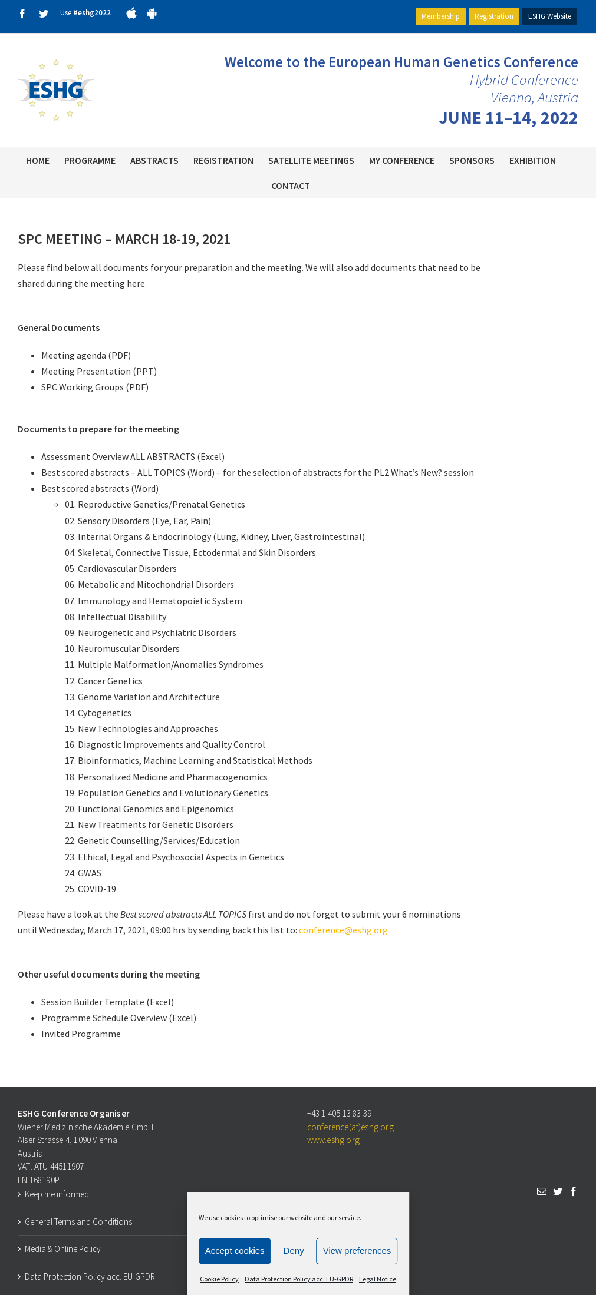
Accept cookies (235, 1251)
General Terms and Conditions (78, 1221)
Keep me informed (57, 1194)
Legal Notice (377, 1278)
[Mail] (541, 1191)
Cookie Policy (219, 1278)
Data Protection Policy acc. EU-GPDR (299, 1278)
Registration (494, 16)
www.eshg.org (333, 1139)
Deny (294, 1251)
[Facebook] (573, 1191)
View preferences (357, 1251)
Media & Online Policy (63, 1248)
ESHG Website (549, 16)
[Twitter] (557, 1191)
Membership (441, 16)
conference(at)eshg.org (350, 1126)
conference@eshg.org (343, 930)
